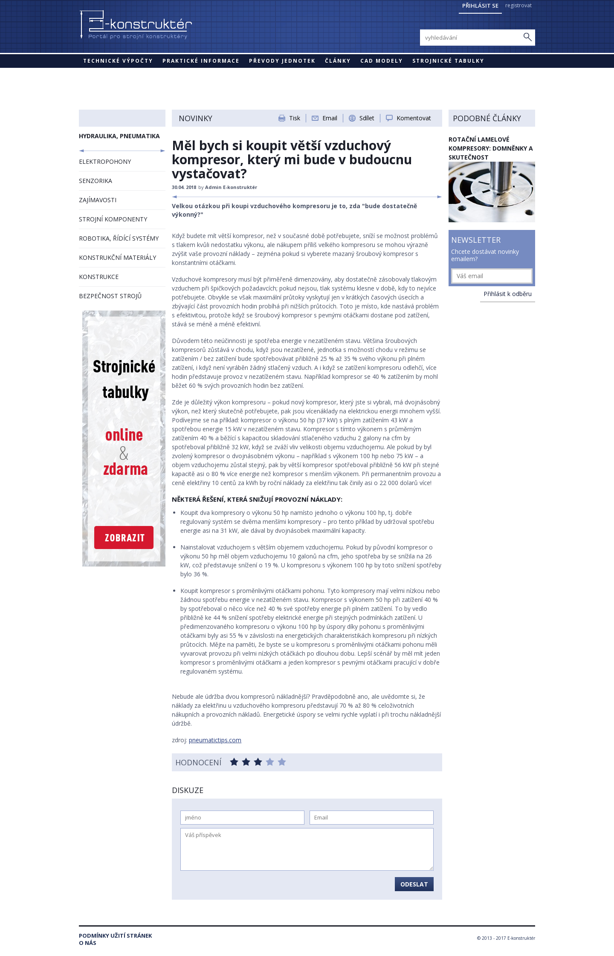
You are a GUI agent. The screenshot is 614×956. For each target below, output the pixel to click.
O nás (87, 943)
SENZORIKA (95, 181)
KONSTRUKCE (99, 277)
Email (329, 118)
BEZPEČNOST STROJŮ (110, 296)
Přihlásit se (480, 5)
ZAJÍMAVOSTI (97, 200)
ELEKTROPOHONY (105, 161)
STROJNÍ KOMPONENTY (113, 219)
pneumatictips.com (215, 740)
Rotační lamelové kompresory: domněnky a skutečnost (491, 148)
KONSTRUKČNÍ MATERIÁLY (117, 257)
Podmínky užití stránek (115, 936)
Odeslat (414, 884)
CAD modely (381, 60)
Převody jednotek (282, 60)
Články (338, 60)
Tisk (294, 118)
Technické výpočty (118, 60)
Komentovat (414, 118)
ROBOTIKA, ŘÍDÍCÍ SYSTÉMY (119, 238)
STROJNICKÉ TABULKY (448, 60)
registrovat (518, 5)
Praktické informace (201, 60)
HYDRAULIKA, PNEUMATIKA (119, 136)
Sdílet (366, 118)
